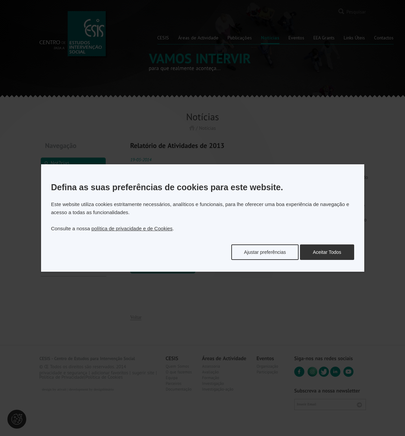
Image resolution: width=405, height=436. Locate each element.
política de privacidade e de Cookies (132, 228)
